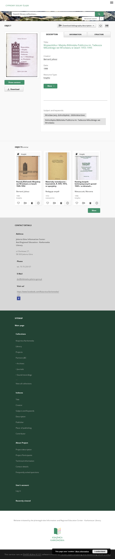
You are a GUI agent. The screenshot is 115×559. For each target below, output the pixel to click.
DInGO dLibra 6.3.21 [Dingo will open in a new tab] (32, 554)
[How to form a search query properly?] (102, 18)
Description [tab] (52, 34)
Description (20, 416)
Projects (19, 352)
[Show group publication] (28, 154)
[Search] (99, 14)
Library (19, 346)
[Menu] (111, 2)
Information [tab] (75, 34)
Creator (19, 405)
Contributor (20, 433)
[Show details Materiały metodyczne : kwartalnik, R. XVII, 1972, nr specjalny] (67, 203)
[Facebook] (18, 298)
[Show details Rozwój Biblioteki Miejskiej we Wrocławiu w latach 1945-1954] (38, 203)
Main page (19, 325)
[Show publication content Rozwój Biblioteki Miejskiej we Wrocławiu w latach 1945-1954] (31, 203)
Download (12, 89)
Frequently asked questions (27, 472)
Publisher (20, 422)
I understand (99, 551)
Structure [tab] (99, 34)
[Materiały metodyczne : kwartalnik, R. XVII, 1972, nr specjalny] (57, 166)
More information (82, 551)
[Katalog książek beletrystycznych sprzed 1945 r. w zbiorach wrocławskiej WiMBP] (87, 166)
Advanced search (90, 19)
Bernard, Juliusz (50, 59)
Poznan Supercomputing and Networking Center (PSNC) (85, 554)
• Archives (20, 363)
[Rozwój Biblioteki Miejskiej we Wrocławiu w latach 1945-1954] (28, 166)
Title (17, 399)
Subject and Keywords (25, 411)
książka (47, 78)
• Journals (20, 369)
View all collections (24, 383)
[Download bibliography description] (25, 203)
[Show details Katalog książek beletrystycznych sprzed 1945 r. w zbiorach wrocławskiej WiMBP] (96, 203)
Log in (18, 491)
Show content (14, 82)
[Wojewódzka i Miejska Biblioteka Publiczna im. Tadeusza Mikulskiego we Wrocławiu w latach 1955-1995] (21, 55)
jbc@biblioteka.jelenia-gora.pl (29, 279)
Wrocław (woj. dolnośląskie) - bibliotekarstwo (65, 115)
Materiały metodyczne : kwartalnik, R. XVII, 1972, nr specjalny (56, 183)
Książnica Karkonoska (25, 340)
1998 (46, 68)
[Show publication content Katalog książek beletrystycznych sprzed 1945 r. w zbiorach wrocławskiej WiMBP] (90, 203)
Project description (24, 449)
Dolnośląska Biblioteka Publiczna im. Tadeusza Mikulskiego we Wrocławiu (72, 121)
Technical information (25, 461)
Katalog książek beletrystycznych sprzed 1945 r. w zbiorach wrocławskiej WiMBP (85, 183)
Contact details (22, 466)
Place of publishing (24, 428)
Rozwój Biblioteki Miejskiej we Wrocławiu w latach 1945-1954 (28, 183)
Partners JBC (21, 358)
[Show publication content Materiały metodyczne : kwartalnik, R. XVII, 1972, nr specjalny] (61, 203)
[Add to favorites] (100, 26)
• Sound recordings (24, 375)
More (94, 210)
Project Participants (24, 455)
